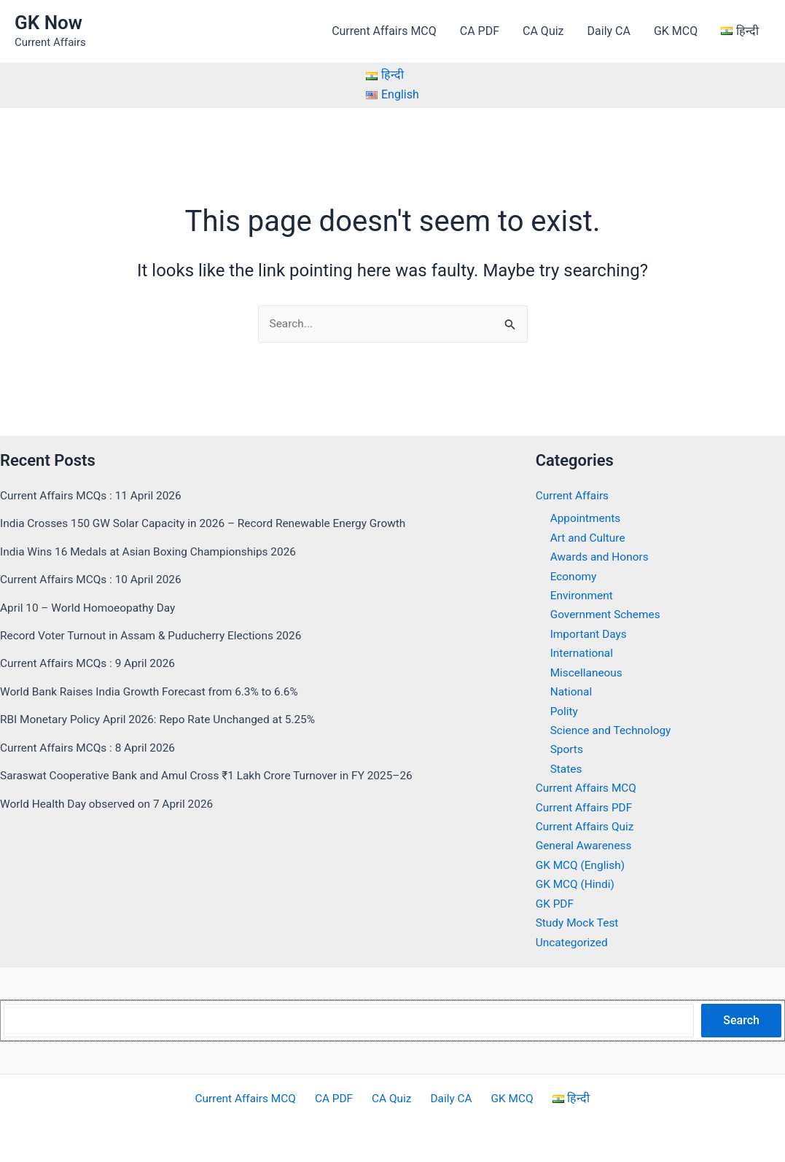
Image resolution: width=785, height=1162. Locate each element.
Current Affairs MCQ (384, 31)
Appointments (586, 519)
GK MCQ (676, 31)
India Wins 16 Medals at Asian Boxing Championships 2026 (154, 552)
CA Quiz (543, 31)
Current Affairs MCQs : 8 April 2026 (90, 747)
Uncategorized (573, 942)
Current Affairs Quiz (587, 827)
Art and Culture (589, 538)
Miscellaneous (587, 672)
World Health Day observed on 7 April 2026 (111, 804)
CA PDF (479, 31)
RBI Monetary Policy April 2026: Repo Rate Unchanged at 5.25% (163, 720)
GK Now (48, 23)
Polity (564, 711)
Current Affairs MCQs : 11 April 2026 (94, 496)
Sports (567, 750)
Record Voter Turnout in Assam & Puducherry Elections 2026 (156, 636)
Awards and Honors (601, 557)
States (566, 769)
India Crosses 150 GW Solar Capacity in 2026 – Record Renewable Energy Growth (210, 524)
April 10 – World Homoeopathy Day (91, 608)
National (572, 692)
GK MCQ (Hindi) (576, 885)
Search (741, 1020)
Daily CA (608, 31)
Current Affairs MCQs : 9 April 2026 (90, 664)
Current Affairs (574, 496)
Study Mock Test (579, 922)
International (583, 653)
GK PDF (555, 904)
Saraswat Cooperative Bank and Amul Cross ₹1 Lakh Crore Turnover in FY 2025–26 (214, 776)
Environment (582, 596)
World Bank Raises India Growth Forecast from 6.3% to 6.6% (155, 692)
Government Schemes (607, 615)
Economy (574, 576)
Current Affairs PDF (586, 807)
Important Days (590, 635)
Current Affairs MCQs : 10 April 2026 (94, 580)
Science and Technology (613, 731)
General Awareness (586, 846)
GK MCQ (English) (582, 865)
